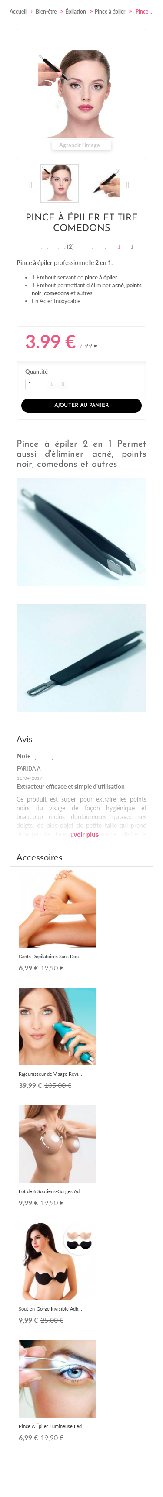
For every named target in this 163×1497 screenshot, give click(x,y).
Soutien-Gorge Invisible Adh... (50, 1308)
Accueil (18, 11)
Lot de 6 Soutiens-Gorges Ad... (51, 1191)
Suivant (127, 185)
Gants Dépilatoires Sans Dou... (51, 956)
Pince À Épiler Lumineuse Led (50, 1426)
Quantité (36, 371)
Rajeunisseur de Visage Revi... (50, 1074)
